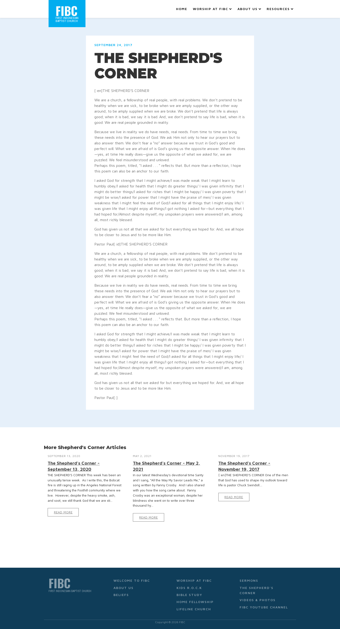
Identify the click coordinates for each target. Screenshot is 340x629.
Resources (280, 9)
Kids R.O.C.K (189, 588)
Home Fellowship (195, 602)
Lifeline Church (194, 609)
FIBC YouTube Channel (264, 607)
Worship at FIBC (212, 9)
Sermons (249, 580)
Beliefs (121, 595)
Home (181, 9)
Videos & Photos (258, 600)
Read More (63, 512)
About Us (249, 9)
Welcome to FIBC (131, 580)
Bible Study (189, 595)
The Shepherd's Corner (256, 590)
